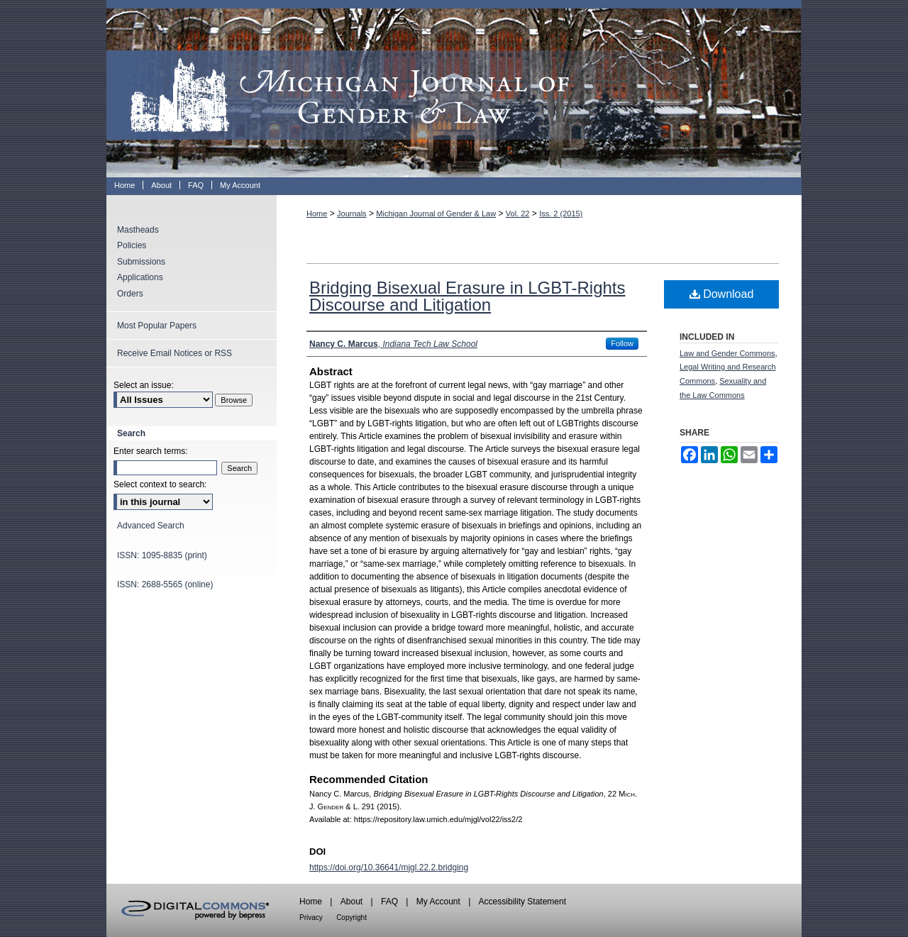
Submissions (141, 262)
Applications (140, 277)
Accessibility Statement (522, 901)
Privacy (311, 917)
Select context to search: (160, 484)
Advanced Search (150, 526)
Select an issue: (144, 385)
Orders (130, 294)
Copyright (351, 917)
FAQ (389, 901)
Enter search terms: (151, 451)
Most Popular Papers (156, 326)
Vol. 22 (518, 213)
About (351, 901)
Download (722, 294)
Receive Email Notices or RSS (174, 353)
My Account (438, 901)
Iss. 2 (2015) (560, 213)
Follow (622, 343)
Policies (131, 245)
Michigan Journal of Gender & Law (454, 88)
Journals (352, 213)
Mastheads (138, 230)
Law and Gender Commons (727, 353)
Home (316, 213)
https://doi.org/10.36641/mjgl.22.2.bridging (388, 867)
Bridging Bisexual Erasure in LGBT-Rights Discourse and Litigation (467, 296)
